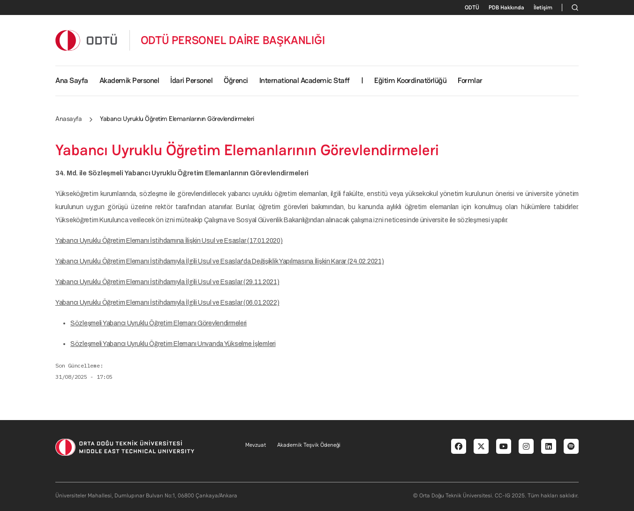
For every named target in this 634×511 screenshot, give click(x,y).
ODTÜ (472, 7)
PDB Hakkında (506, 7)
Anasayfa (68, 118)
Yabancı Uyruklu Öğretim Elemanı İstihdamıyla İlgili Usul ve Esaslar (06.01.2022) (167, 302)
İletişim (543, 7)
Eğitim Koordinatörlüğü (410, 80)
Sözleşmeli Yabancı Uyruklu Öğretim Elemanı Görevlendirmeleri (158, 323)
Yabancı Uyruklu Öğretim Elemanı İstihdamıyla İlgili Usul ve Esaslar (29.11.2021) (167, 282)
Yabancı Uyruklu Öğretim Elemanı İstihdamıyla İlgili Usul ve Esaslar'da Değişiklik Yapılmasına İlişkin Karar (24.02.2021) (219, 261)
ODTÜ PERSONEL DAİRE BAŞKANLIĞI (233, 40)
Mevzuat (255, 445)
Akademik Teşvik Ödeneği (308, 445)
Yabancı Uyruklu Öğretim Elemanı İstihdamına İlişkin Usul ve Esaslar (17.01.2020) (169, 240)
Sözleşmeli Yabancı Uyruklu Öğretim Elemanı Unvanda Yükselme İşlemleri (173, 343)
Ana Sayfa (71, 80)
